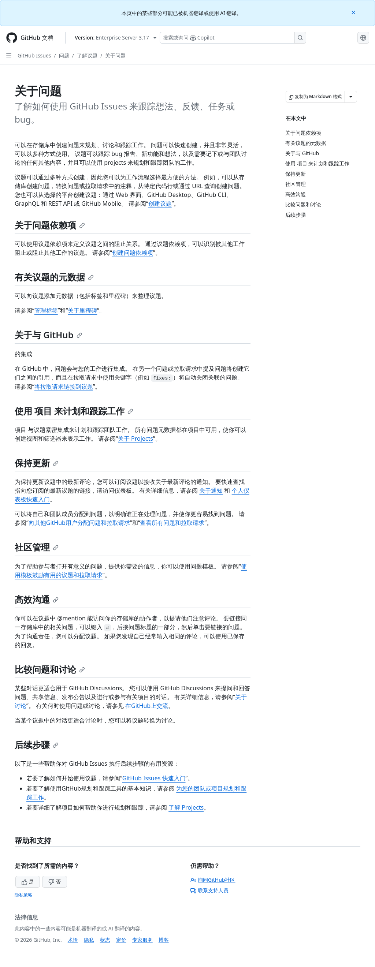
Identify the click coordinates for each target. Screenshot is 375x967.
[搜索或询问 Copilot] (233, 38)
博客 (164, 939)
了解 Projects (186, 807)
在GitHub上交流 (146, 706)
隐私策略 (23, 895)
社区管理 (37, 547)
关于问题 (115, 55)
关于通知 (211, 490)
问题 (64, 55)
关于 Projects (135, 438)
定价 (121, 939)
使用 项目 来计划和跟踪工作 (74, 411)
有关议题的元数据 (54, 277)
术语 (73, 939)
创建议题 (160, 203)
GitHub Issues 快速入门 (154, 778)
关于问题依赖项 (50, 225)
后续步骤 (37, 745)
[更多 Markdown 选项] (351, 96)
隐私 (89, 939)
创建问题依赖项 (132, 253)
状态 (105, 939)
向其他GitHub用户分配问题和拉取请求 (79, 523)
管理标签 (46, 310)
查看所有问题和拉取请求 (172, 523)
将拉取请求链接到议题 (63, 386)
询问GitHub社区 (212, 879)
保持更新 (37, 463)
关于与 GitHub (48, 335)
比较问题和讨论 (50, 669)
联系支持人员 (209, 890)
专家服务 (142, 939)
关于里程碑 (82, 310)
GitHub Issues (34, 55)
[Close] (354, 12)
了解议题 (87, 55)
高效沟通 (37, 599)
